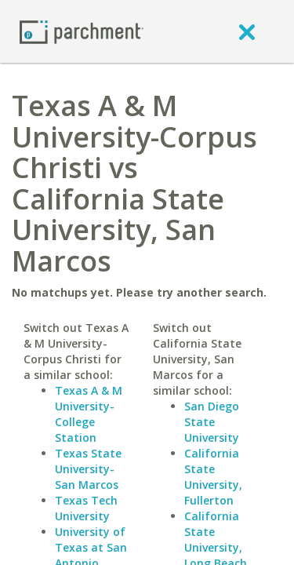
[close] (247, 31)
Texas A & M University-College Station (88, 414)
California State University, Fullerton (213, 477)
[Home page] (81, 31)
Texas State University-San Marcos (88, 469)
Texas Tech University (86, 508)
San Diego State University (211, 422)
